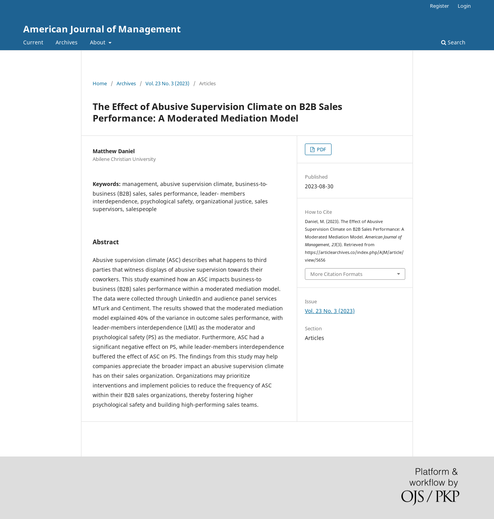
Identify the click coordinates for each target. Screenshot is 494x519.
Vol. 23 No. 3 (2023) (167, 83)
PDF (321, 149)
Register (439, 5)
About (98, 42)
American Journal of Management (102, 28)
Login (464, 5)
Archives (67, 42)
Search (453, 42)
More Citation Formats (336, 273)
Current (33, 42)
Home (100, 83)
